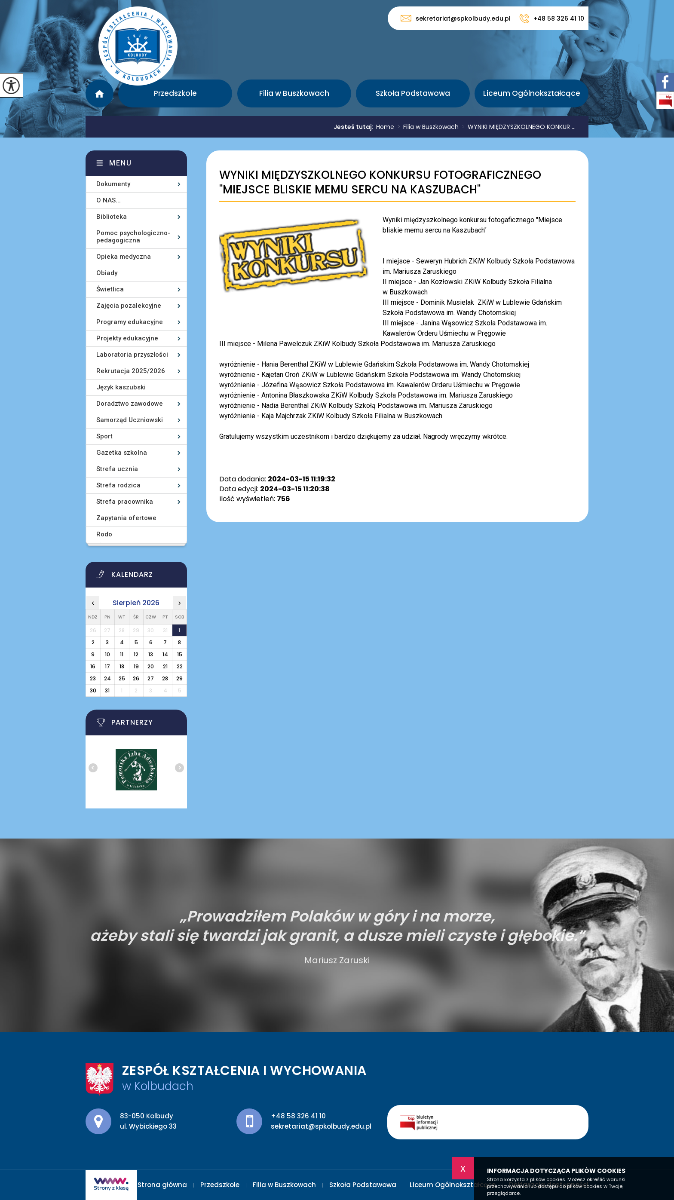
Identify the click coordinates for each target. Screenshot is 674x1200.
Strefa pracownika (124, 501)
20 (150, 666)
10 (107, 654)
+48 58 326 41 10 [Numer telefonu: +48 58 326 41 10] (298, 1115)
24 (107, 678)
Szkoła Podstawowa (413, 93)
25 (122, 678)
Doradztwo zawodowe (129, 403)
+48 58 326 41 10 (551, 18)
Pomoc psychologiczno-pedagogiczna (133, 236)
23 (93, 678)
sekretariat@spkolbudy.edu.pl (456, 18)
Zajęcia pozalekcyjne (128, 305)
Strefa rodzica (118, 485)
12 (136, 654)
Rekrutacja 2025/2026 (130, 371)
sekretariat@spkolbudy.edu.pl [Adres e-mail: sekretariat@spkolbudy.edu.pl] (321, 1126)
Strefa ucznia (117, 469)
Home (385, 127)
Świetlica (110, 289)
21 (165, 666)
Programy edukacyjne (129, 322)
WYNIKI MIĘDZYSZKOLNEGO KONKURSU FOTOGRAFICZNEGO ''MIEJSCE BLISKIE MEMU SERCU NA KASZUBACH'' (380, 182)
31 (107, 690)
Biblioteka (111, 216)
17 (107, 666)
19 (136, 666)
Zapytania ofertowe (126, 518)
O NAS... (108, 200)
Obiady (106, 273)
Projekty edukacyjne (127, 338)
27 (150, 678)
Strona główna (99, 93)
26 (136, 678)
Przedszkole (175, 93)
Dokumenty (113, 184)
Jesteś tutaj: (355, 127)
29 (179, 678)
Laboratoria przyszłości (132, 354)
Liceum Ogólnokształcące (531, 93)
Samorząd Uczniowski (129, 420)
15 (179, 654)
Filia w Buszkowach (294, 93)
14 (165, 654)
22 (180, 666)
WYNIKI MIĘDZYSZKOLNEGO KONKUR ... (517, 127)
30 (93, 690)
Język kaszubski (121, 387)
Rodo (104, 534)
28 (165, 678)
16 (92, 666)
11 (121, 654)
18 (121, 666)
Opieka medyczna (123, 256)
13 (150, 654)
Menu (120, 163)
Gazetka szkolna (121, 452)
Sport (104, 436)
